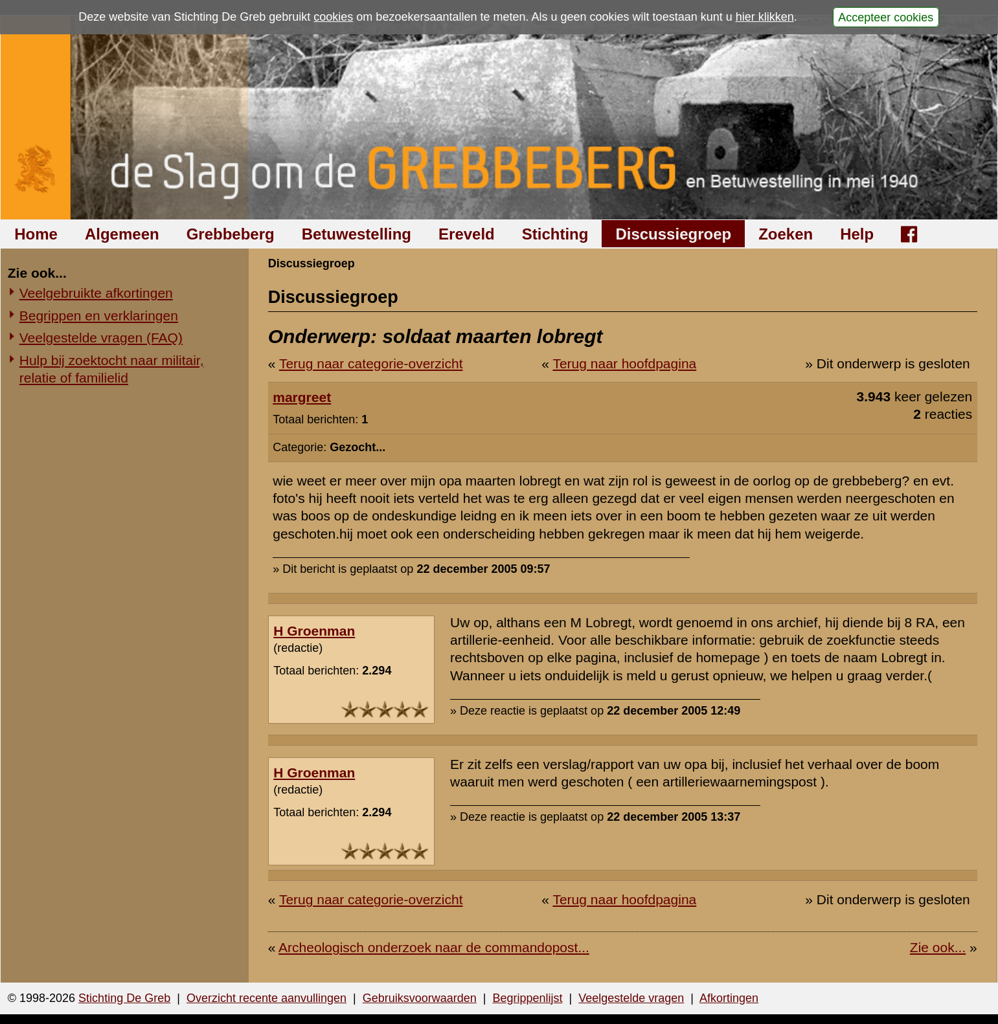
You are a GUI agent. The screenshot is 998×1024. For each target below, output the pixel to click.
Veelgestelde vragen (631, 998)
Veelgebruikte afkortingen (96, 292)
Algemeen (122, 234)
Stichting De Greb (124, 998)
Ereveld (466, 234)
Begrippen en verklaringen (98, 315)
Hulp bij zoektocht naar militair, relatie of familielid (111, 369)
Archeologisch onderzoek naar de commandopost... (433, 947)
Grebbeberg (231, 234)
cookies (333, 16)
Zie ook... (938, 947)
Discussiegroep (673, 234)
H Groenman (314, 630)
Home (36, 234)
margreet (302, 397)
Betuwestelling (356, 234)
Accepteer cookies (885, 16)
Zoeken (785, 234)
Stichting (555, 234)
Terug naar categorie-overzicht (371, 363)
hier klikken (765, 16)
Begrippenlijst (527, 998)
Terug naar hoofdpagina (624, 363)
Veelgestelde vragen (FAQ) (101, 337)
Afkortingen (728, 998)
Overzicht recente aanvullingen (266, 998)
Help (857, 234)
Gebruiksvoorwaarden (420, 998)
